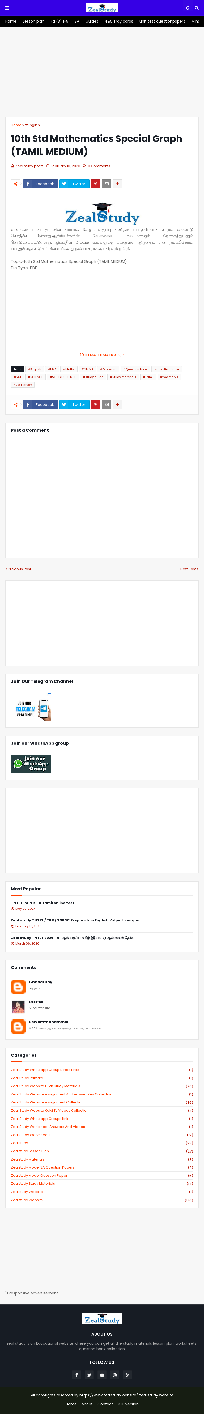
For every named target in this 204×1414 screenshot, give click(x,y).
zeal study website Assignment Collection (102, 1102)
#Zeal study (23, 385)
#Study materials (123, 377)
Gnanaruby (40, 982)
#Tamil (148, 377)
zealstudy (102, 1143)
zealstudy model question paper (102, 1175)
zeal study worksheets (102, 1135)
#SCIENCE (35, 377)
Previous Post (19, 568)
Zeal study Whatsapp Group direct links (102, 1070)
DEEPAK (36, 1002)
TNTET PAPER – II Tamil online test (42, 903)
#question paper (166, 369)
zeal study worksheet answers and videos (102, 1126)
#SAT (17, 377)
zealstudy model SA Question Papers (102, 1167)
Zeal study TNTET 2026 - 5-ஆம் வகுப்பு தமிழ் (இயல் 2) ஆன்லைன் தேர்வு (72, 938)
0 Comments (99, 165)
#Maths (69, 369)
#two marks (169, 377)
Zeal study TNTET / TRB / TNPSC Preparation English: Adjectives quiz (75, 920)
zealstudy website (102, 1192)
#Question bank (135, 369)
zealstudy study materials (102, 1183)
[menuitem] (10, 21)
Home (16, 125)
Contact (105, 1404)
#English (32, 125)
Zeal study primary (102, 1078)
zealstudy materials (102, 1159)
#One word (108, 369)
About (87, 1404)
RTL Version (128, 1404)
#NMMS (87, 369)
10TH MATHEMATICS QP (102, 355)
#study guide (93, 377)
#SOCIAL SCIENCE (63, 377)
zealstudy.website (102, 1200)
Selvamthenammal (48, 1021)
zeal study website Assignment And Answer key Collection (102, 1094)
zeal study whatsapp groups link (102, 1118)
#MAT (52, 369)
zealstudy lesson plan (102, 1151)
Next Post (188, 568)
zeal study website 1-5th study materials (102, 1086)
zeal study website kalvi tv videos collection (102, 1110)
